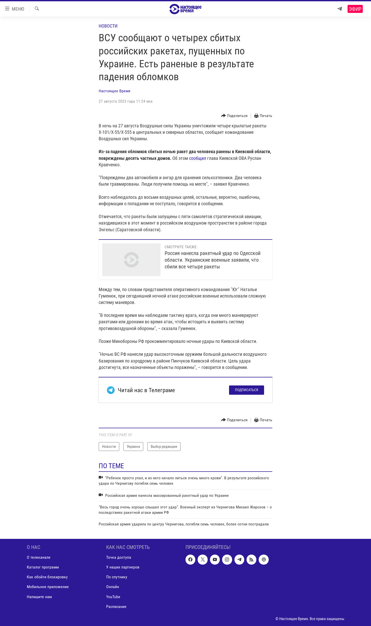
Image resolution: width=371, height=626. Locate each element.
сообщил (197, 158)
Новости (108, 26)
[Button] (234, 115)
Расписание (116, 606)
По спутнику (116, 576)
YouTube (113, 596)
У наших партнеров (122, 567)
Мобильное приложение (48, 586)
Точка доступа (118, 557)
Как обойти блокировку (47, 576)
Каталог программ (43, 567)
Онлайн (112, 586)
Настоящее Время (114, 90)
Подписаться (246, 390)
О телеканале (38, 557)
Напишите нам (39, 596)
